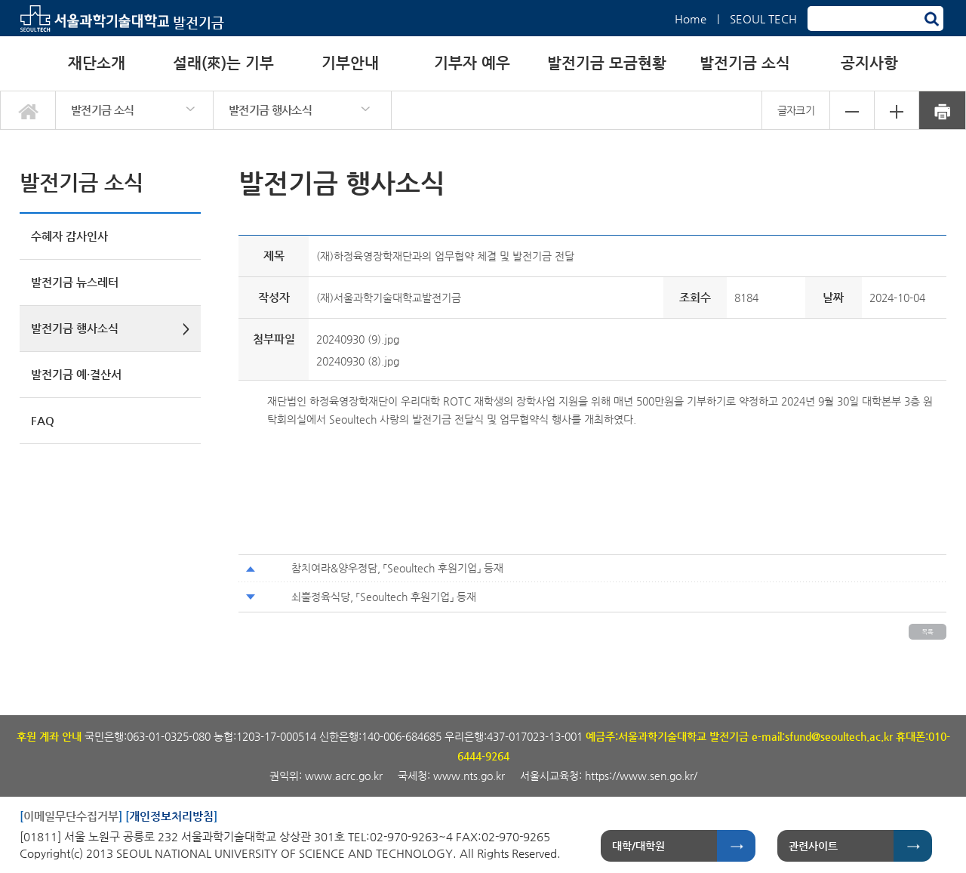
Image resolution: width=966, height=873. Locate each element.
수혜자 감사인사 (69, 236)
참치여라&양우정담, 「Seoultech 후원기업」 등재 (397, 568)
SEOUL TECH (763, 18)
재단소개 (96, 63)
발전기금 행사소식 (270, 109)
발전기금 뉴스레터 (74, 282)
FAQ (42, 420)
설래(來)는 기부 (223, 63)
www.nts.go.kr (469, 776)
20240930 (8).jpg (357, 361)
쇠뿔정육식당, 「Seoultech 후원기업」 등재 (383, 597)
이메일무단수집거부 (70, 816)
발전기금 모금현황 (606, 63)
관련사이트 (813, 846)
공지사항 (869, 63)
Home (690, 18)
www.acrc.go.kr (345, 776)
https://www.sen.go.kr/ (641, 776)
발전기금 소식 (745, 63)
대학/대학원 (638, 846)
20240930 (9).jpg (357, 339)
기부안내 (350, 63)
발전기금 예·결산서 (76, 374)
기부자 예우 (472, 63)
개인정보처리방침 (171, 816)
